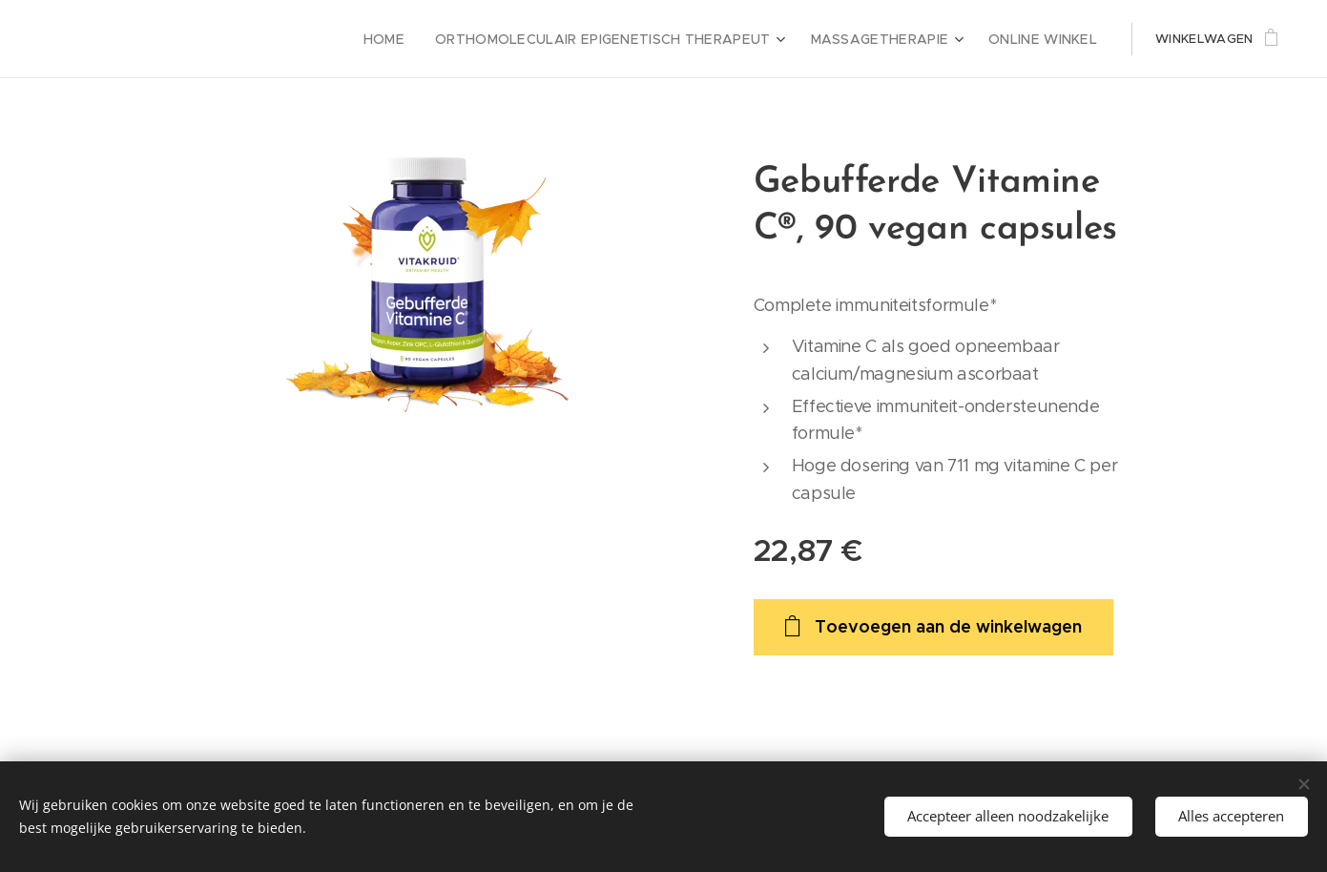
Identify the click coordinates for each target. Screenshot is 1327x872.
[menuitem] (433, 39)
